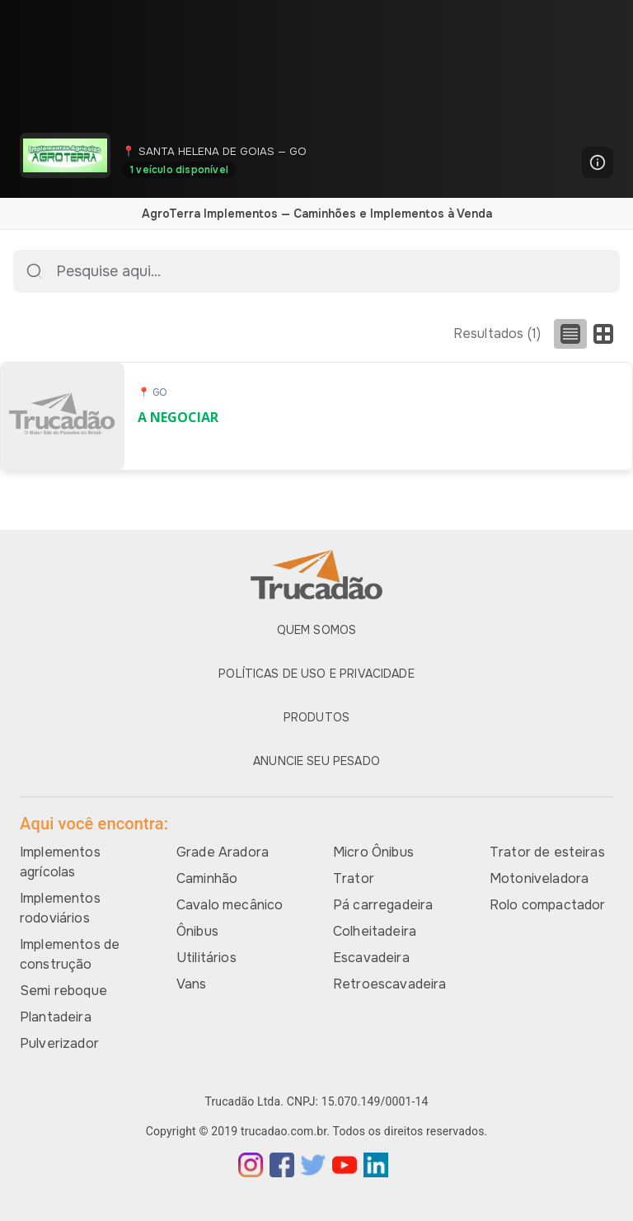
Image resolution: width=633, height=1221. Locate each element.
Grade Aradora (222, 852)
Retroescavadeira (389, 984)
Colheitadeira (374, 931)
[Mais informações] (597, 162)
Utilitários (206, 957)
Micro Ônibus (373, 852)
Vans (191, 984)
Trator (353, 878)
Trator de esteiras (547, 852)
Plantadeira (55, 1017)
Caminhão (206, 878)
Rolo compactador (547, 904)
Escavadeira (371, 957)
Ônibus (197, 931)
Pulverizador (59, 1043)
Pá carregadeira (383, 904)
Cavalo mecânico (229, 904)
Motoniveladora (539, 878)
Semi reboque (63, 990)
